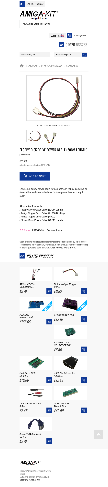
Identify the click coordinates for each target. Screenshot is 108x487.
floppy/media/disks (51, 66)
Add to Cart (37, 176)
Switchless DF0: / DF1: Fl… (28, 374)
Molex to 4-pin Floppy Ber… (65, 285)
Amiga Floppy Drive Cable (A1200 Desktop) (43, 213)
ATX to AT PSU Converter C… (27, 285)
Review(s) (38, 230)
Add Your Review (54, 230)
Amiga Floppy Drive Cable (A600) (38, 216)
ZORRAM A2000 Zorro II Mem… (62, 405)
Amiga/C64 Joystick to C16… (31, 435)
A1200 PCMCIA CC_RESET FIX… (63, 344)
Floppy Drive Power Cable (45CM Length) (42, 220)
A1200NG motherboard (26, 316)
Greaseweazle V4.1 (64, 314)
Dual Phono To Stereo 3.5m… (31, 405)
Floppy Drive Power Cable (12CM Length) (42, 209)
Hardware (32, 66)
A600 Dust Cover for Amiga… (64, 374)
